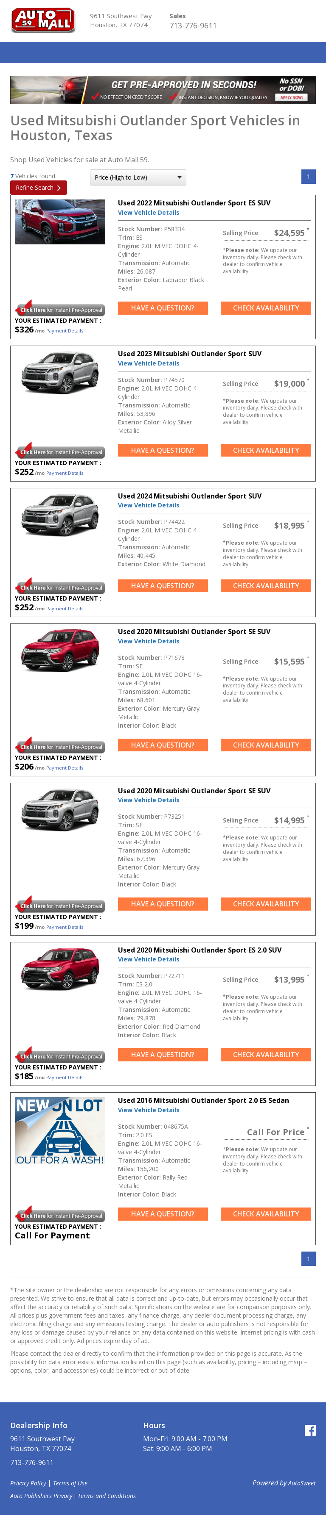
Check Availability (266, 308)
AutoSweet (302, 1483)
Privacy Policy (28, 1483)
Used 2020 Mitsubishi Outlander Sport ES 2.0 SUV (199, 950)
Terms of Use (70, 1483)
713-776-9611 (193, 25)
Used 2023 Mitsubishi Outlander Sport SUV (189, 353)
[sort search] (138, 177)
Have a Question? (162, 308)
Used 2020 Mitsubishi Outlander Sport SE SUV (194, 631)
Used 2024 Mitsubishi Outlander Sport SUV (189, 496)
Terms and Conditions (107, 1496)
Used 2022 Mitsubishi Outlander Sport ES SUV (194, 203)
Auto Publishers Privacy (41, 1496)
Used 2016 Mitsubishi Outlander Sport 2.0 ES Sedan (203, 1100)
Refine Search (34, 187)
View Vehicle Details (149, 212)
